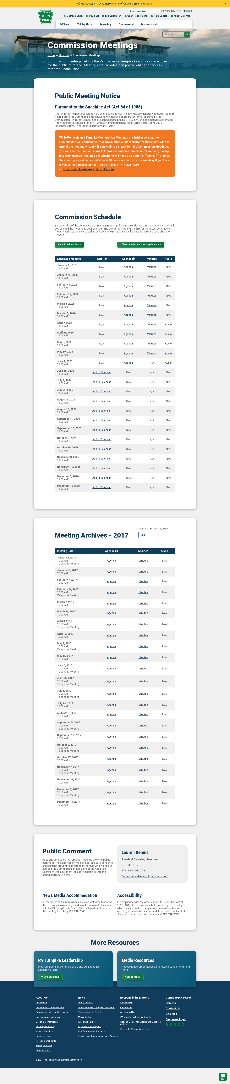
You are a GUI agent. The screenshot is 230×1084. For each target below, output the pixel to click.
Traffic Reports (85, 1004)
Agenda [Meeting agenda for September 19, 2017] (111, 737)
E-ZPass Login (73, 16)
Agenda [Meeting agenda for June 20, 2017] (111, 681)
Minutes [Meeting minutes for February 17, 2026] (152, 296)
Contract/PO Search (179, 999)
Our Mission (41, 1004)
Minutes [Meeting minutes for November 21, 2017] (143, 781)
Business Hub (149, 24)
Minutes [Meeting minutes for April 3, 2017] (143, 624)
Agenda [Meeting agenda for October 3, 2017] (111, 748)
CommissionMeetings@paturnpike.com (88, 169)
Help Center (159, 16)
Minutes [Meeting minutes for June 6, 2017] (143, 669)
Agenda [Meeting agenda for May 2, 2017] (111, 646)
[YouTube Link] (183, 1026)
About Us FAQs (180, 16)
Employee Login (176, 1020)
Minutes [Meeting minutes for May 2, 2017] (143, 646)
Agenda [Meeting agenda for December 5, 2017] (111, 792)
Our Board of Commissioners (50, 1008)
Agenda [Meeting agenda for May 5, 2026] (128, 344)
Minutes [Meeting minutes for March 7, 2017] (143, 604)
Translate (184, 10)
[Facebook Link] (167, 1026)
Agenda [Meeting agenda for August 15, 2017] (111, 715)
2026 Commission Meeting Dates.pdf (143, 244)
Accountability (127, 1013)
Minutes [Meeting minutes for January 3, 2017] (143, 561)
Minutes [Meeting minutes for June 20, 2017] (143, 681)
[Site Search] (176, 34)
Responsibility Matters (134, 999)
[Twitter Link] (171, 1026)
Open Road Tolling (135, 16)
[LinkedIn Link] (179, 1026)
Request (89, 1028)
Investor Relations (44, 1032)
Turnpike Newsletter (96, 1008)
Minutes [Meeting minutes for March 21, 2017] (143, 613)
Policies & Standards (46, 1042)
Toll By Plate (84, 24)
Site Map (171, 1015)
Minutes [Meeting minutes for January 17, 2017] (143, 572)
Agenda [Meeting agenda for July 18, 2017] (111, 705)
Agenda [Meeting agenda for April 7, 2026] (128, 325)
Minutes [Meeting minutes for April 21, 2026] (152, 334)
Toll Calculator (111, 16)
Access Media (133, 977)
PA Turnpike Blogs (87, 1023)
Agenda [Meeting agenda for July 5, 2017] (111, 694)
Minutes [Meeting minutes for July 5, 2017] (143, 694)
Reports (135, 1018)
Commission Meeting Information (52, 1013)
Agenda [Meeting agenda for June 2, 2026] (128, 363)
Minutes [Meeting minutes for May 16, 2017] (143, 658)
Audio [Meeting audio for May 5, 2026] (168, 344)
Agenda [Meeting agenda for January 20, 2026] (128, 277)
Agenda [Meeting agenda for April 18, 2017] (111, 636)
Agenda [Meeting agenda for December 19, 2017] (111, 803)
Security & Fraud (44, 1047)
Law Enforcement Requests (91, 1032)
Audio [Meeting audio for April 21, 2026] (168, 334)
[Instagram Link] (175, 1026)
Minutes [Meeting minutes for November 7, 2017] (143, 770)
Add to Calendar (101, 373)
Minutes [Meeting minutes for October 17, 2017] (143, 759)
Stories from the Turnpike (90, 1013)
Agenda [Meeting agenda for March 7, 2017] (111, 604)
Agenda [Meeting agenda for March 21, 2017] (111, 613)
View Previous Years (70, 244)
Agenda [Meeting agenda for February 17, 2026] (128, 296)
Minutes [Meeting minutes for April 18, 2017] (143, 636)
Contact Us (173, 1010)
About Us (64, 55)
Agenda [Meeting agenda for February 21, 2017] (111, 593)
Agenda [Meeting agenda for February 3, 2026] (128, 286)
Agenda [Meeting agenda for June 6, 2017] (111, 669)
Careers (171, 1004)
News (81, 999)
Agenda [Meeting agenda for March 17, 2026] (128, 315)
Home (51, 55)
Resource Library (44, 1037)
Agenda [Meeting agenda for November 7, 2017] (111, 770)
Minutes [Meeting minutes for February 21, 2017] (143, 593)
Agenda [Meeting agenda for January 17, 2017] (111, 572)
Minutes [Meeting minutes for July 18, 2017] (143, 705)
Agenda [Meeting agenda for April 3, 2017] (111, 624)
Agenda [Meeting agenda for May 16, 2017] (111, 658)
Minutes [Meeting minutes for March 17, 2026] (152, 315)
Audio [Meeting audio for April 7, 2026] (168, 325)
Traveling (105, 24)
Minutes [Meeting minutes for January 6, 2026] (152, 267)
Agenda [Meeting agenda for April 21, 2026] (128, 334)
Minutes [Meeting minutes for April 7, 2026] (152, 325)
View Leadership (52, 977)
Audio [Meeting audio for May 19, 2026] (168, 353)
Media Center (84, 1018)
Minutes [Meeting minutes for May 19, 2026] (152, 353)
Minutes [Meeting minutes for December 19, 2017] (143, 803)
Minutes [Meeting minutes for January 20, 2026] (152, 277)
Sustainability (126, 1004)
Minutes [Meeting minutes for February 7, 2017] (143, 581)
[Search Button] (187, 34)
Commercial (126, 24)
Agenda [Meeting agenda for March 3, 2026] (128, 305)
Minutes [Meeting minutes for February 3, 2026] (152, 286)
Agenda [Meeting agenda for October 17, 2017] (111, 759)
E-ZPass (64, 24)
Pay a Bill (92, 16)
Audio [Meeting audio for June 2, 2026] (168, 363)
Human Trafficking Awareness (134, 1030)
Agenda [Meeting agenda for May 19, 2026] (128, 353)
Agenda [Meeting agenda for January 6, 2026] (128, 267)
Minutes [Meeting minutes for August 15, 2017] (143, 715)
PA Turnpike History (45, 1028)
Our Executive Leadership (48, 1018)
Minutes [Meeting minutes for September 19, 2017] (143, 737)
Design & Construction (47, 1023)
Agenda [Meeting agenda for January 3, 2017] (111, 561)
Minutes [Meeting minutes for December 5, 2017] (143, 792)
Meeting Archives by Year (153, 529)
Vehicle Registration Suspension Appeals (98, 1037)
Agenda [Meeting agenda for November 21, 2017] (111, 781)
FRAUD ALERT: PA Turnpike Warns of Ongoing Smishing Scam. (115, 3)
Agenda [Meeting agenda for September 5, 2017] (111, 726)
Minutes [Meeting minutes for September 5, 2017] (143, 726)
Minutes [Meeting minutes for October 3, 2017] (143, 748)
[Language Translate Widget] (144, 11)
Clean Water (126, 1008)
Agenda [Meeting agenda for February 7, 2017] (111, 581)
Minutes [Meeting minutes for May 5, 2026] (152, 344)
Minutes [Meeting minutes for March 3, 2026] (152, 305)
